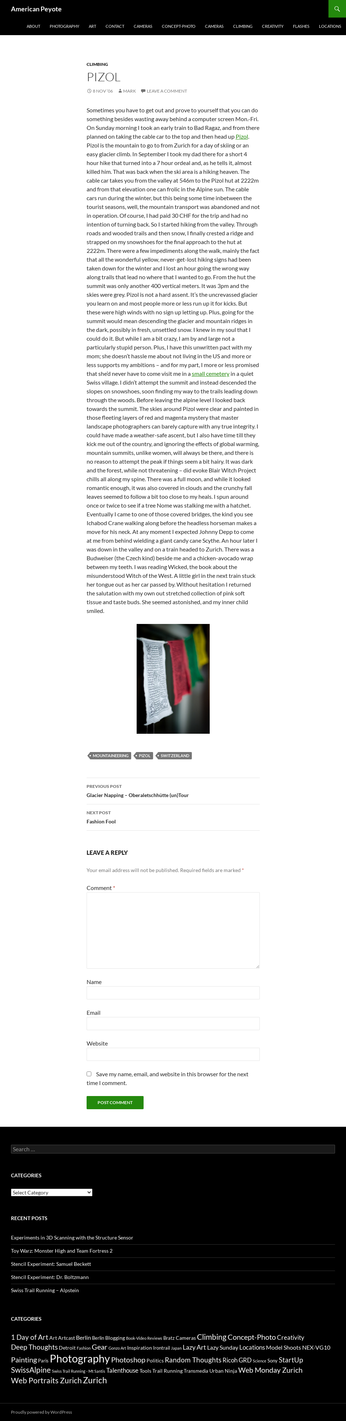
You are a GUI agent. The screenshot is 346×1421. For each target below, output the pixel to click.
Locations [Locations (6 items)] (252, 1347)
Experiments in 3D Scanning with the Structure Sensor (72, 1237)
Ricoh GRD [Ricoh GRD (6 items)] (237, 1360)
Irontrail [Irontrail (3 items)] (161, 1348)
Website (97, 1043)
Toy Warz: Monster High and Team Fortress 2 (62, 1251)
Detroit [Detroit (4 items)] (67, 1348)
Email (93, 1012)
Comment (101, 887)
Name (94, 981)
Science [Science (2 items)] (259, 1360)
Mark (129, 91)
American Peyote (36, 9)
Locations (330, 26)
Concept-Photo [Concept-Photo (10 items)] (252, 1336)
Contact (115, 26)
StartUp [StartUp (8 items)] (291, 1360)
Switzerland (175, 755)
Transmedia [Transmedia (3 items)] (196, 1371)
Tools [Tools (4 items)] (145, 1371)
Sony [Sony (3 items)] (272, 1361)
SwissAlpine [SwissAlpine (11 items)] (31, 1369)
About (33, 26)
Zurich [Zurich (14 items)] (95, 1380)
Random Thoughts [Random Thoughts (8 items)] (193, 1360)
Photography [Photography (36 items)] (80, 1358)
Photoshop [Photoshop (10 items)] (128, 1359)
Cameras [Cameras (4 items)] (186, 1338)
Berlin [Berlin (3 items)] (98, 1338)
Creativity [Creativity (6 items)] (290, 1337)
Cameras (143, 26)
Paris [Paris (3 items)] (43, 1361)
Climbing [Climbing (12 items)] (212, 1337)
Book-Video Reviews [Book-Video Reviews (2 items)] (144, 1338)
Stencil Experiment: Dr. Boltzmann (50, 1277)
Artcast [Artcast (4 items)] (66, 1338)
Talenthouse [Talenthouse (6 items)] (122, 1370)
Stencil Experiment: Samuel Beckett (51, 1264)
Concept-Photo (178, 26)
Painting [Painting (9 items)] (24, 1359)
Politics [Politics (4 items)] (155, 1360)
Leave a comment (167, 91)
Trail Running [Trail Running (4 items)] (167, 1371)
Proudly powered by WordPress (41, 1412)
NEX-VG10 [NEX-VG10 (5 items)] (316, 1347)
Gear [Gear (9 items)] (99, 1347)
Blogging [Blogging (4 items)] (115, 1338)
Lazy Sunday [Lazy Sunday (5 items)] (222, 1347)
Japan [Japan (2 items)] (176, 1348)
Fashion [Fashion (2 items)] (84, 1348)
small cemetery (210, 373)
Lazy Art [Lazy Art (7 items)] (194, 1347)
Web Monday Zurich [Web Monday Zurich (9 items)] (270, 1370)
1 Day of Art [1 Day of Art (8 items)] (29, 1337)
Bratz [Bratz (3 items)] (169, 1338)
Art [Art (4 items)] (53, 1338)
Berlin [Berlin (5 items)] (83, 1337)
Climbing (242, 26)
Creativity (273, 26)
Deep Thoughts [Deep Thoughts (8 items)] (34, 1347)
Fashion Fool (173, 816)
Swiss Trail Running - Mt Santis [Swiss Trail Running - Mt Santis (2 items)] (78, 1371)
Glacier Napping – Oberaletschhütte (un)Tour (173, 790)
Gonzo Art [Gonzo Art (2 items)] (117, 1348)
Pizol (242, 136)
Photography (64, 26)
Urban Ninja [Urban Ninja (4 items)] (223, 1371)
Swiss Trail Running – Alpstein (45, 1290)
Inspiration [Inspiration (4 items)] (139, 1348)
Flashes (301, 26)
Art (92, 26)
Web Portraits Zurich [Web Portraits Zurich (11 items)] (46, 1380)
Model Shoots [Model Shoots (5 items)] (283, 1347)
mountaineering (111, 755)
